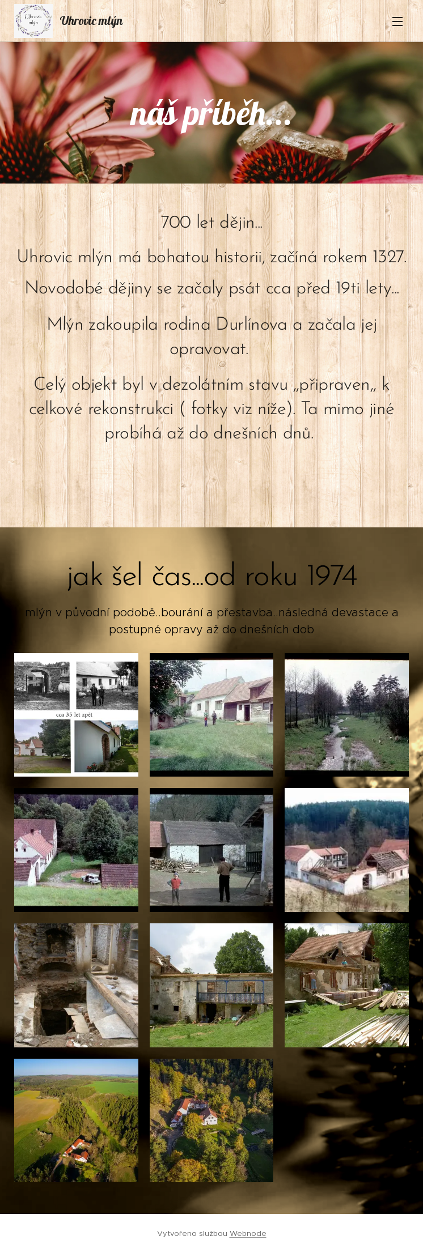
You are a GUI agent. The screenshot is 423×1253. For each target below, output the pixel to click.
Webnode (248, 1233)
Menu (397, 21)
